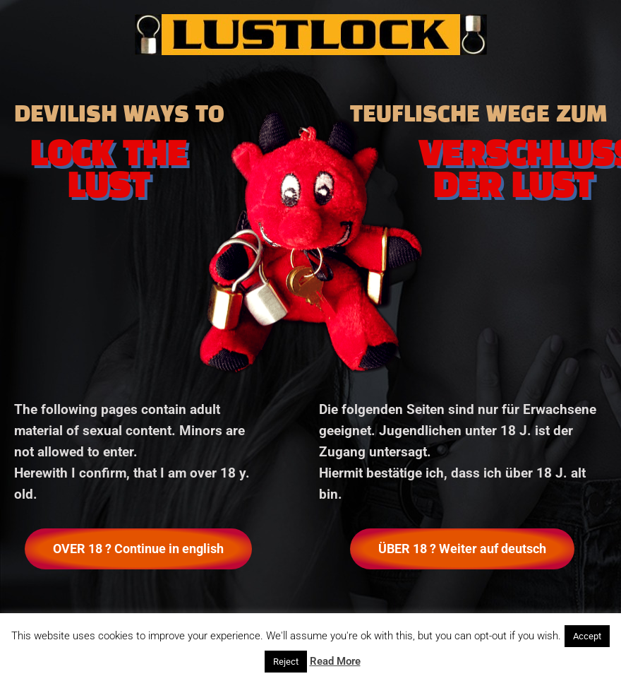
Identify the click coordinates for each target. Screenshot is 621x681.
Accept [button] (587, 636)
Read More (335, 661)
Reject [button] (286, 661)
